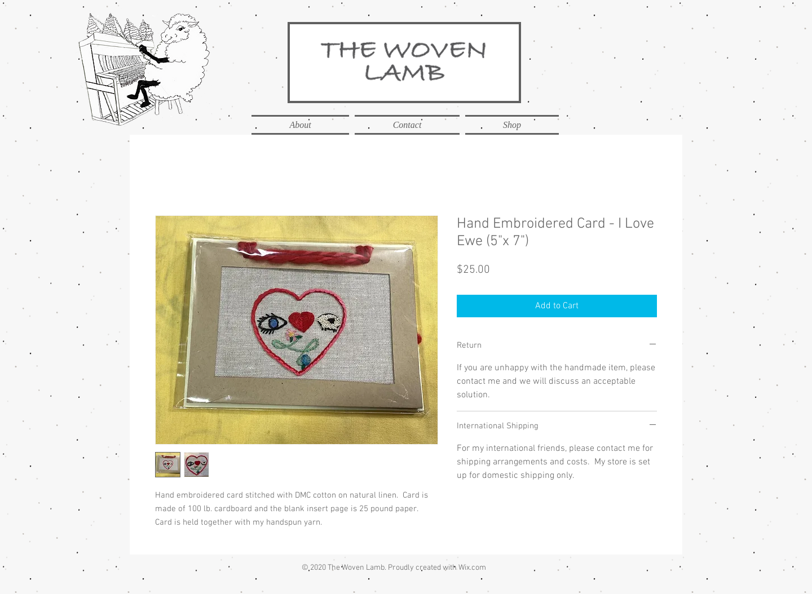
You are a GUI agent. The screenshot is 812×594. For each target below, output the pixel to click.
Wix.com (472, 568)
